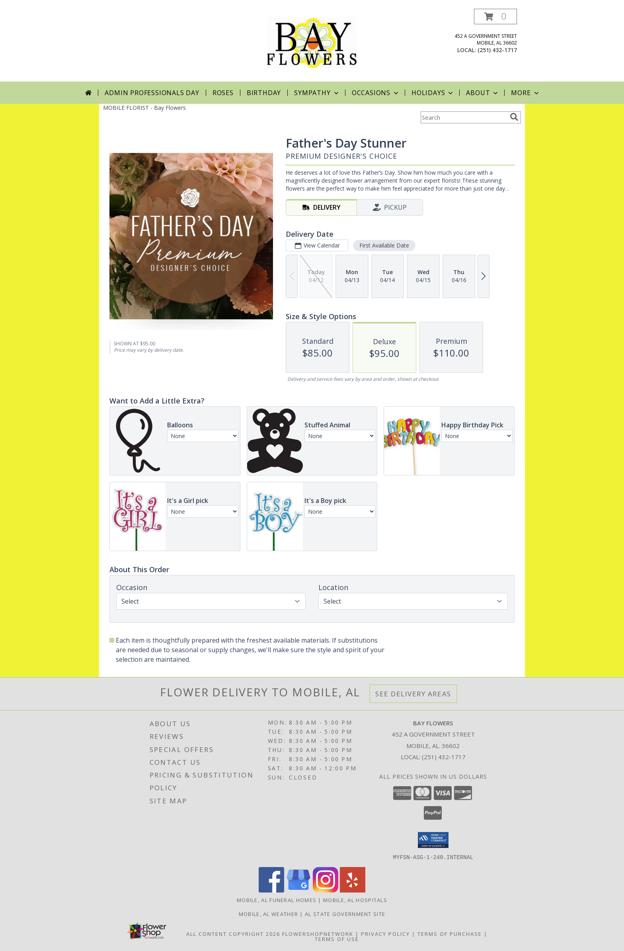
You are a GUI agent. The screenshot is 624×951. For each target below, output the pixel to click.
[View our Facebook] (271, 890)
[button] (495, 16)
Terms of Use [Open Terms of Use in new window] (337, 938)
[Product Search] (463, 117)
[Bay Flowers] (312, 45)
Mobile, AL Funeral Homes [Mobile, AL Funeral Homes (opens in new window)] (276, 899)
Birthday (264, 92)
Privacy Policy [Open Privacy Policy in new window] (385, 933)
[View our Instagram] (325, 890)
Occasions (376, 92)
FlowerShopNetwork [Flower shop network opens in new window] (317, 933)
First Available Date (384, 245)
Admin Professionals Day (152, 92)
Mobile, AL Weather (268, 913)
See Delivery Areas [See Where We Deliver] (413, 693)
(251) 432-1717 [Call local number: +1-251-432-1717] (497, 50)
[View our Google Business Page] (298, 890)
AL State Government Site (345, 913)
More (525, 92)
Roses (223, 92)
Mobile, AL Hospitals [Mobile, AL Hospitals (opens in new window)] (355, 899)
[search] (514, 117)
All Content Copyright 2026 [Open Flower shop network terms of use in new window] (233, 933)
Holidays (432, 92)
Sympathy (317, 92)
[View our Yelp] (352, 890)
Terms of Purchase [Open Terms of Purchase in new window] (449, 933)
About (482, 92)
